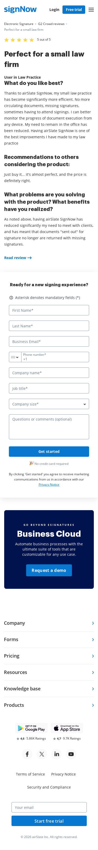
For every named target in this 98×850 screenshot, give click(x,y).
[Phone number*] (49, 357)
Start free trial (49, 821)
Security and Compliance (49, 787)
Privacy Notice (49, 484)
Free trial (74, 9)
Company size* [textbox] (25, 404)
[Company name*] (49, 372)
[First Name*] (49, 310)
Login (54, 9)
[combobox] (18, 357)
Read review (15, 257)
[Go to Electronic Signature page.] (18, 24)
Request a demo (49, 570)
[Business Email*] (49, 341)
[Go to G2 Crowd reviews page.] (51, 24)
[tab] (49, 623)
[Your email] (49, 807)
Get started (49, 451)
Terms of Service (30, 774)
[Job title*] (49, 388)
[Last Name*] (49, 326)
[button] (91, 9)
